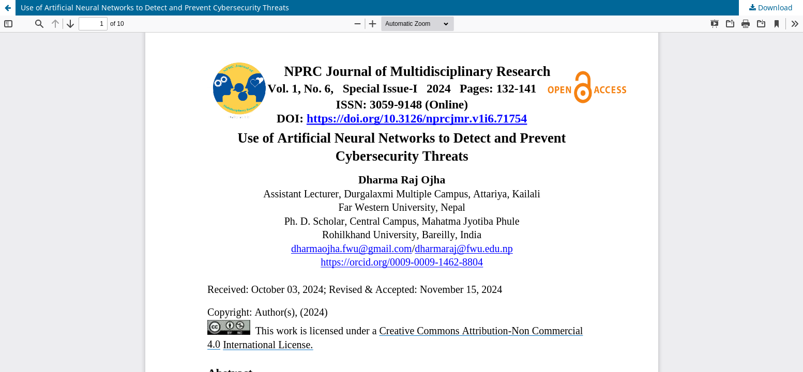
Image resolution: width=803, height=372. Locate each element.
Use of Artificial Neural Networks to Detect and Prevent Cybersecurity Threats (155, 7)
